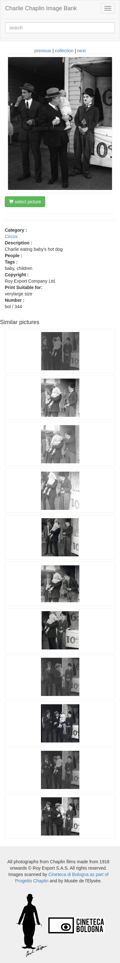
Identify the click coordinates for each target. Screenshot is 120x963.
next (81, 50)
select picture (25, 201)
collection (64, 50)
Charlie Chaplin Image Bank (41, 8)
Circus (11, 236)
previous (42, 50)
